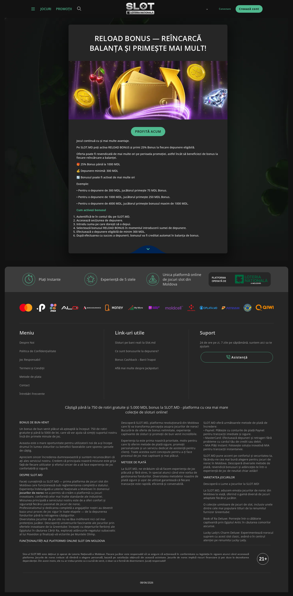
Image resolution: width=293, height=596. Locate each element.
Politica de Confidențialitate (37, 355)
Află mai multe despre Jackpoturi (137, 372)
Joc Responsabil (29, 363)
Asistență (237, 361)
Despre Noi (26, 346)
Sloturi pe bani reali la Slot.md (135, 346)
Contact (24, 389)
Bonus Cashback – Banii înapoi (135, 363)
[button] (33, 9)
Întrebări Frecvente (32, 398)
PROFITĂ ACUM (148, 133)
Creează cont (249, 9)
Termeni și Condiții (32, 372)
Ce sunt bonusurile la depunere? (137, 355)
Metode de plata (30, 381)
